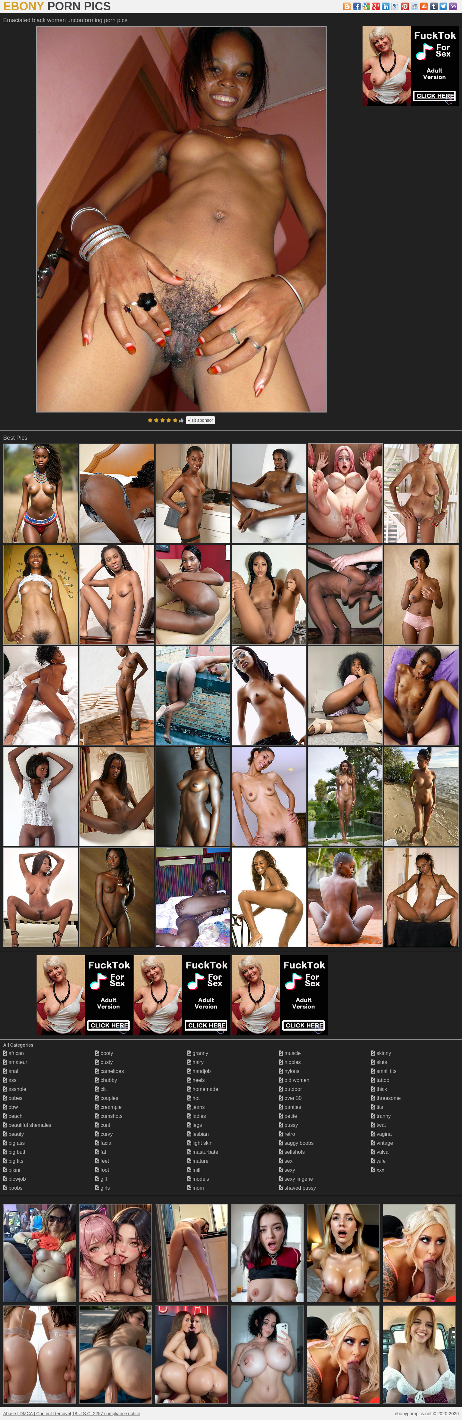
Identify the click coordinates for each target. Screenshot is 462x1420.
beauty (13, 1134)
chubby (106, 1080)
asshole (14, 1089)
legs (194, 1125)
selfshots (292, 1152)
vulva (380, 1152)
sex (285, 1161)
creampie (108, 1107)
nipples (290, 1062)
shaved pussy (297, 1188)
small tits (384, 1071)
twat (378, 1125)
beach (12, 1116)
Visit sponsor (200, 420)
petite (288, 1116)
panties (290, 1107)
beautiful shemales (27, 1125)
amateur (15, 1062)
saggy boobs (296, 1143)
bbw (10, 1107)
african (13, 1053)
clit (101, 1089)
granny (197, 1053)
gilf (101, 1179)
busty (104, 1062)
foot (102, 1170)
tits (377, 1107)
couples (106, 1098)
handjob (199, 1071)
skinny (381, 1053)
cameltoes (109, 1071)
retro (287, 1134)
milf (194, 1170)
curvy (104, 1134)
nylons (289, 1071)
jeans (196, 1107)
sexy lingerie (296, 1179)
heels (196, 1080)
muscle (290, 1053)
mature (198, 1161)
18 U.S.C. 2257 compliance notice (106, 1413)
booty (104, 1053)
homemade (202, 1089)
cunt (102, 1125)
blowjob (14, 1179)
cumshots (109, 1116)
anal (10, 1071)
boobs (12, 1188)
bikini (11, 1170)
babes (12, 1098)
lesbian (198, 1134)
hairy (195, 1062)
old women (294, 1080)
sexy (287, 1170)
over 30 (290, 1098)
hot (193, 1098)
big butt (14, 1152)
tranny (381, 1116)
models (198, 1179)
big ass (14, 1143)
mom (195, 1188)
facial (104, 1143)
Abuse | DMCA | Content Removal (37, 1413)
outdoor (290, 1089)
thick (379, 1089)
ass (9, 1080)
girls (102, 1188)
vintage (382, 1143)
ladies (196, 1116)
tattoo (380, 1080)
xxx (377, 1170)
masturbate (202, 1152)
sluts (379, 1062)
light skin (200, 1143)
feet (102, 1161)
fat (100, 1152)
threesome (386, 1098)
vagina (381, 1134)
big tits (13, 1161)
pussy (288, 1125)
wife (378, 1161)
